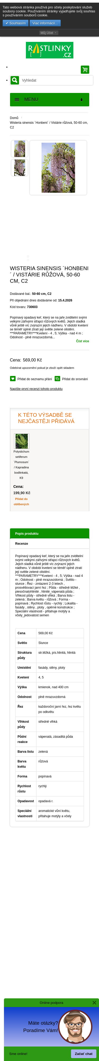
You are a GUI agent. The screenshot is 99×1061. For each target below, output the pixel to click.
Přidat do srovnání (75, 379)
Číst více (82, 341)
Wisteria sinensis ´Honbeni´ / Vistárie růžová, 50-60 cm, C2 (49, 125)
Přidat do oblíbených (21, 501)
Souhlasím (17, 23)
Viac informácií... (45, 23)
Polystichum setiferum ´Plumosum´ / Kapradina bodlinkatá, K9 (21, 464)
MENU (49, 99)
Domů (14, 118)
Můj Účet (47, 33)
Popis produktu (27, 534)
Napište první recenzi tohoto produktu (36, 389)
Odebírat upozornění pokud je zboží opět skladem (42, 367)
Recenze (21, 544)
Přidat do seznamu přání (34, 379)
